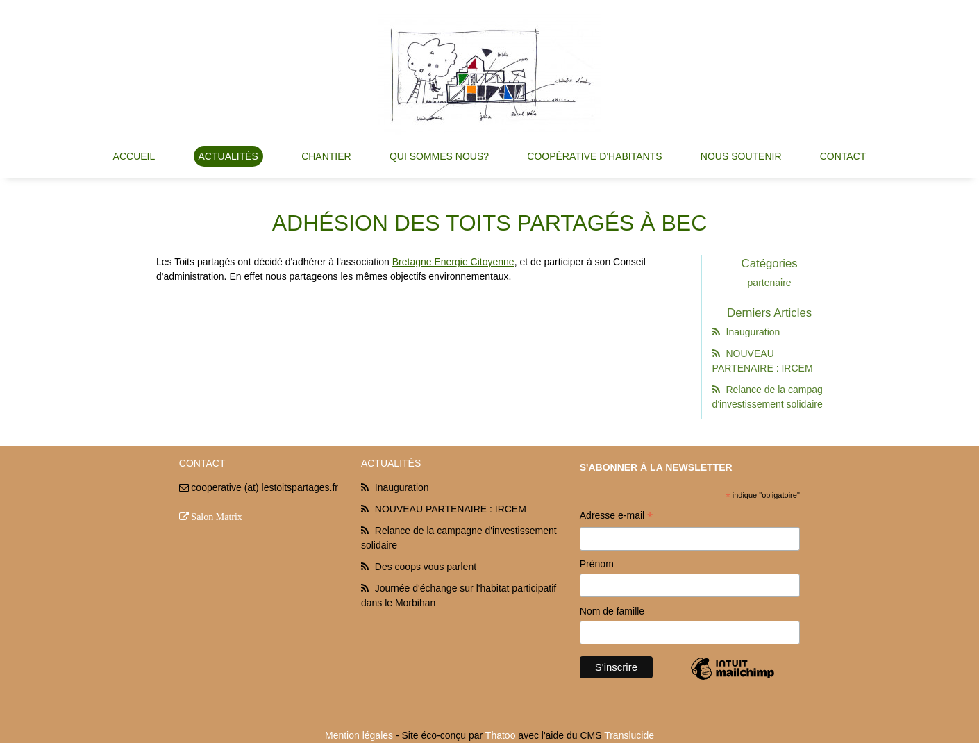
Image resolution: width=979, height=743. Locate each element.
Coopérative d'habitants (594, 156)
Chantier (326, 156)
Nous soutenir (741, 156)
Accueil (134, 156)
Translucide (629, 735)
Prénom (597, 563)
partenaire (773, 282)
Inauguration (750, 331)
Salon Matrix (216, 516)
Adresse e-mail (616, 517)
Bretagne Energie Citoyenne (453, 261)
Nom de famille (612, 611)
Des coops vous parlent (425, 566)
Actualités (228, 156)
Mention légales (359, 735)
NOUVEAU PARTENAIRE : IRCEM (450, 509)
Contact (843, 156)
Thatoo (500, 735)
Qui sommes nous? (439, 156)
